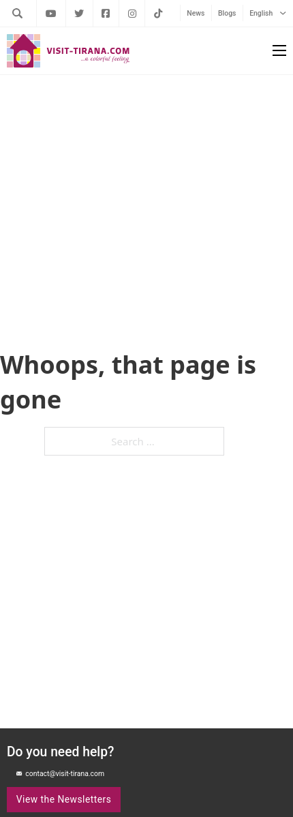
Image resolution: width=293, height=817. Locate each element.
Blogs (227, 13)
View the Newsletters (64, 799)
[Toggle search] (17, 13)
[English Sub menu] (282, 13)
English (261, 13)
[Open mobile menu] (279, 50)
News (195, 13)
